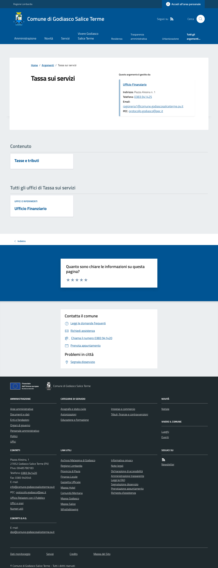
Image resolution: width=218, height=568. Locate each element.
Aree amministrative (21, 409)
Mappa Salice (68, 504)
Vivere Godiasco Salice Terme (88, 36)
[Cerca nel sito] (199, 19)
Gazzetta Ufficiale (71, 482)
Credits (73, 554)
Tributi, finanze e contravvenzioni (129, 414)
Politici (14, 436)
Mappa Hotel (68, 487)
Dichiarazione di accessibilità (127, 471)
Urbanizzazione (170, 39)
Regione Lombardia (22, 4)
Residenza (116, 39)
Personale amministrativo (24, 431)
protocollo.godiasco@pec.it (146, 111)
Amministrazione (25, 38)
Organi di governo (20, 425)
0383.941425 (143, 96)
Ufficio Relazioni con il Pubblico (27, 498)
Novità (48, 38)
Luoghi (165, 432)
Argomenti (48, 65)
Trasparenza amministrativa (139, 36)
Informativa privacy (122, 460)
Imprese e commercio (123, 409)
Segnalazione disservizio (124, 484)
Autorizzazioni (68, 414)
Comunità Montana (72, 493)
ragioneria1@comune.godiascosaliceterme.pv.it (153, 106)
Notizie (165, 409)
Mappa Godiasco (70, 498)
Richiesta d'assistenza (123, 493)
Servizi (65, 38)
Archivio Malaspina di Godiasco (78, 460)
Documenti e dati (19, 414)
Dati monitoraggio (20, 554)
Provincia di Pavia (70, 471)
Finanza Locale (69, 477)
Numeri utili (16, 509)
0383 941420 (29, 473)
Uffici (13, 442)
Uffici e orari (17, 503)
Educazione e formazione (75, 420)
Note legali (117, 466)
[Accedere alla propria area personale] (183, 4)
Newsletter (167, 464)
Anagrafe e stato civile (73, 409)
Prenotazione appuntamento (127, 488)
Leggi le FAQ (118, 480)
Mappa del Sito (102, 554)
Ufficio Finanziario (135, 84)
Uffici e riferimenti (25, 201)
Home (34, 65)
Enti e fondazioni (19, 420)
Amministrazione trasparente (127, 476)
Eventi (165, 437)
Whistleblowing (69, 509)
